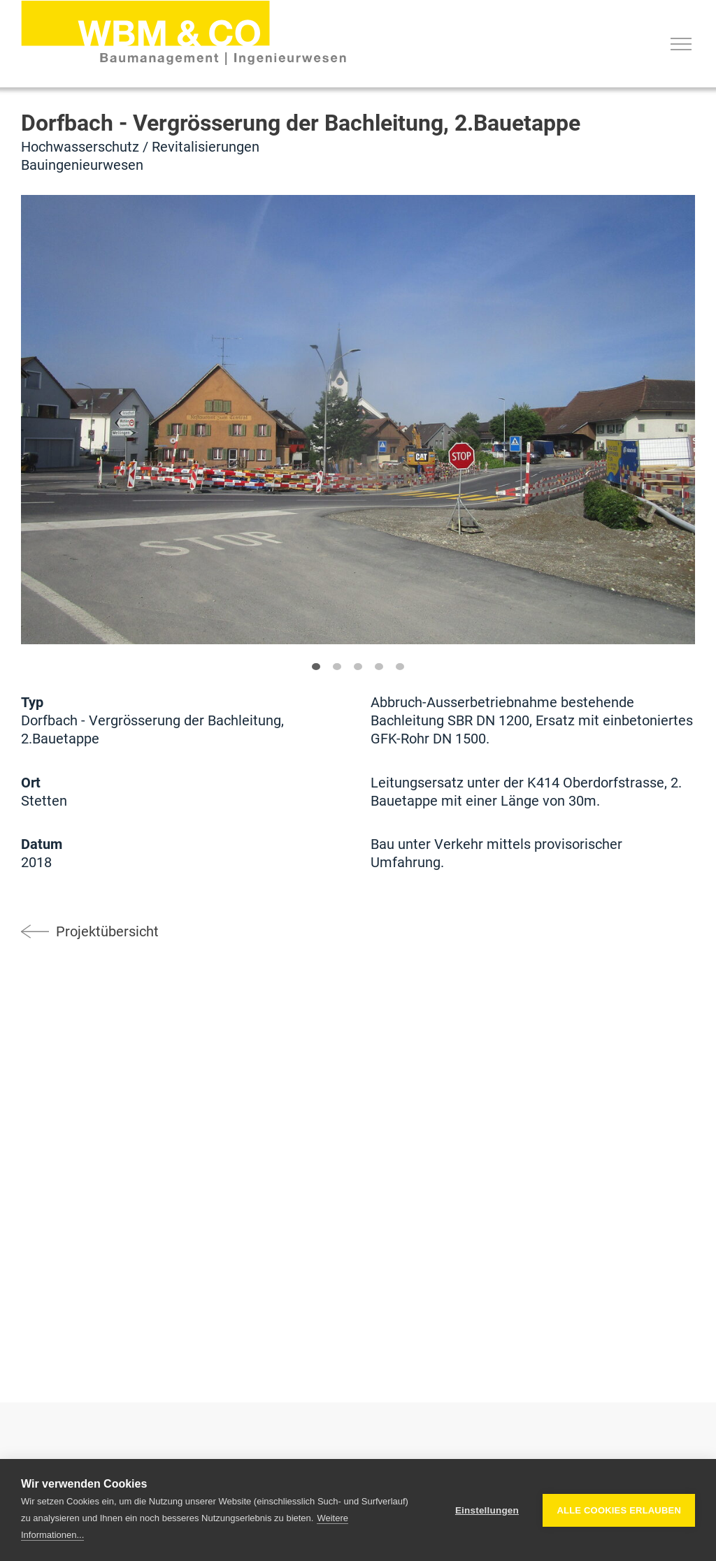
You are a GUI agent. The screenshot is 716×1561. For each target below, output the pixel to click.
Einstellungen (487, 1510)
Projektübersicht (107, 931)
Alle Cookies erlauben (619, 1510)
